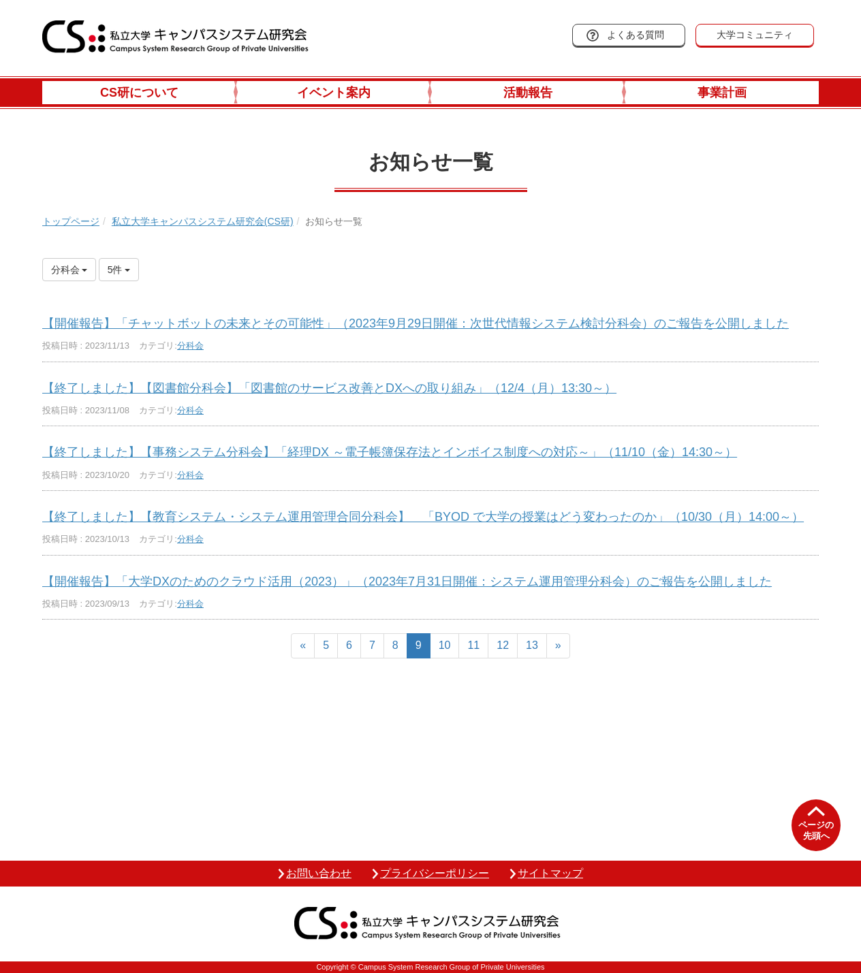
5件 (119, 269)
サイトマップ (550, 873)
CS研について (139, 92)
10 (445, 645)
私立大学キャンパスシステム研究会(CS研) (203, 221)
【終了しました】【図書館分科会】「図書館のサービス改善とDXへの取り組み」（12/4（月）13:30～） (329, 388)
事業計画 (722, 92)
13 (532, 645)
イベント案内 (334, 92)
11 (473, 645)
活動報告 (527, 92)
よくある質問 (635, 34)
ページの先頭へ (816, 830)
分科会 (190, 345)
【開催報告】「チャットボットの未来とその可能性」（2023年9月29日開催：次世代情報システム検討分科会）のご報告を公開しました (415, 323)
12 (503, 645)
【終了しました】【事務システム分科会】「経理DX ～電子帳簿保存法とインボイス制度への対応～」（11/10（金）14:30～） (389, 452)
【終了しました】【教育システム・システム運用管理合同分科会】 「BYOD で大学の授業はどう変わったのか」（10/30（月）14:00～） (423, 517)
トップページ (70, 221)
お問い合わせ (318, 873)
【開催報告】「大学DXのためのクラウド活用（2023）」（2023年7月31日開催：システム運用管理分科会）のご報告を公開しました (407, 581)
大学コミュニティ (755, 34)
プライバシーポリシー (434, 873)
